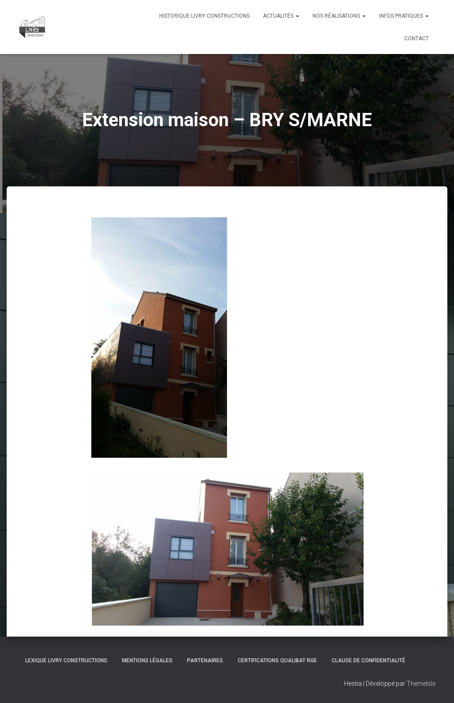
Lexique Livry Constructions (66, 660)
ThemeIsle (421, 683)
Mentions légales (147, 660)
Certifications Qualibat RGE (277, 660)
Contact (416, 38)
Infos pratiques (404, 16)
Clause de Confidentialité (368, 660)
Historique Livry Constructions (204, 16)
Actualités (281, 16)
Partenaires (205, 660)
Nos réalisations (339, 16)
